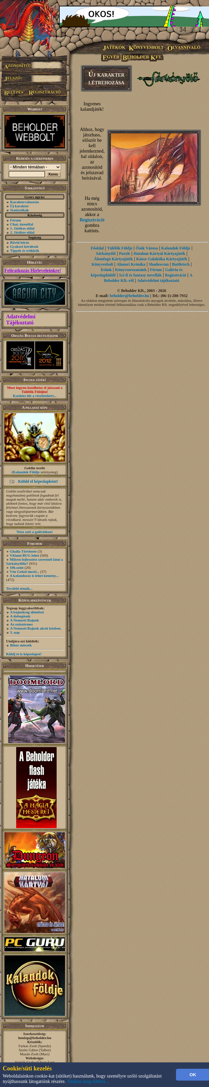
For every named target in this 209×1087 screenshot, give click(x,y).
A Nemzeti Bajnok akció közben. (35, 628)
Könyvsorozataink (131, 269)
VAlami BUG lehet (24, 555)
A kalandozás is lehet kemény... (34, 576)
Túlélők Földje (119, 248)
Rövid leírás (19, 242)
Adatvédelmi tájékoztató (158, 280)
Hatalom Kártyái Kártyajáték (159, 253)
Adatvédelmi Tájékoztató (20, 319)
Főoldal (97, 248)
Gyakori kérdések (24, 246)
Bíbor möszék (21, 645)
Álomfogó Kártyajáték (113, 259)
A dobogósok (20, 616)
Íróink (106, 269)
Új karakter (19, 206)
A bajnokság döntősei (27, 612)
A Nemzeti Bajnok (24, 620)
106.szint (17, 567)
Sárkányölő (106, 253)
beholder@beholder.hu (129, 295)
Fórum (15, 220)
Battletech (180, 264)
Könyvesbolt (102, 264)
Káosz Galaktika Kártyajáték (161, 259)
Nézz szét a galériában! (35, 532)
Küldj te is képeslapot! (23, 654)
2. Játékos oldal (22, 232)
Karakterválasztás (24, 202)
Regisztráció (92, 219)
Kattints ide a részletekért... (35, 396)
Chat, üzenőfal (21, 224)
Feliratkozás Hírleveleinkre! (32, 270)
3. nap (15, 632)
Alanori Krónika (131, 264)
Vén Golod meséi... (24, 571)
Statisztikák (19, 210)
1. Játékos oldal (22, 228)
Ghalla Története (23, 551)
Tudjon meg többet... (88, 1081)
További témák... (19, 588)
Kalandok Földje (26, 472)
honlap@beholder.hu (34, 1038)
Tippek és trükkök (24, 250)
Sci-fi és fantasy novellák (140, 275)
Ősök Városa (147, 248)
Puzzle (124, 253)
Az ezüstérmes (21, 624)
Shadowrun (159, 264)
